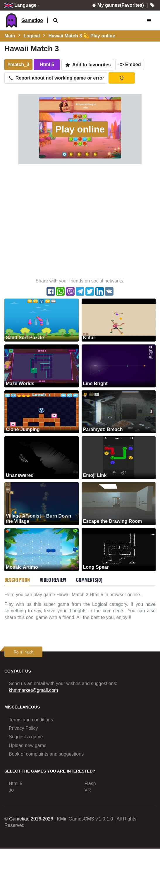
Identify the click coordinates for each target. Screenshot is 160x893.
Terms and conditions (31, 719)
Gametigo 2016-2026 (31, 818)
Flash (90, 783)
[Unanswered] (41, 457)
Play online (80, 129)
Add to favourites (88, 64)
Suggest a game (26, 736)
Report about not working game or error (56, 77)
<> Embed (129, 64)
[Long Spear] (119, 549)
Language (20, 5)
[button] (55, 20)
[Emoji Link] (119, 457)
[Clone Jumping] (41, 411)
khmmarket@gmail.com (33, 690)
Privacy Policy (23, 728)
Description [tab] (17, 579)
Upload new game (28, 745)
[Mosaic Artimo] (41, 549)
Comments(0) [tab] (89, 579)
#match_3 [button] (18, 64)
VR (88, 789)
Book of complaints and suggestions (46, 753)
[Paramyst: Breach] (119, 411)
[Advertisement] (55, 220)
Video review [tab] (53, 579)
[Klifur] (119, 319)
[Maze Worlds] (41, 365)
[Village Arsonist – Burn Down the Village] (41, 503)
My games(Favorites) (117, 5)
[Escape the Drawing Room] (119, 503)
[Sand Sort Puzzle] (41, 319)
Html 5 (15, 783)
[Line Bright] (119, 365)
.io (11, 789)
